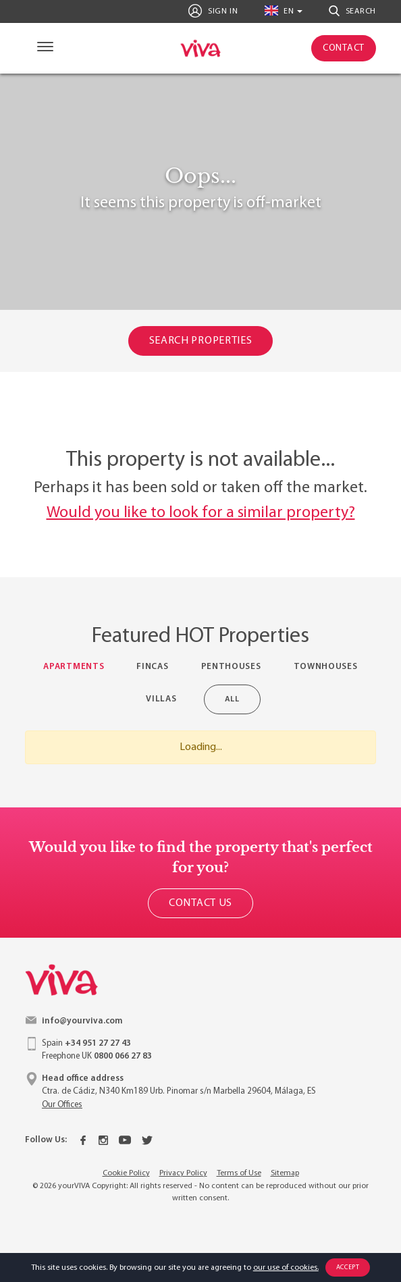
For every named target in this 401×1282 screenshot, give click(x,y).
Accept (348, 1267)
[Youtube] (125, 1140)
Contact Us (200, 903)
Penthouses (231, 666)
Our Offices (62, 1104)
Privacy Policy (183, 1173)
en (279, 10)
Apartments (73, 666)
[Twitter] (147, 1140)
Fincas (152, 666)
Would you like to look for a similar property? (201, 513)
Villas (161, 699)
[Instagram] (103, 1140)
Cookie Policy (126, 1173)
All (235, 699)
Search (352, 10)
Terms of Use (239, 1173)
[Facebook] (83, 1140)
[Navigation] (42, 48)
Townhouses (326, 666)
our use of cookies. (286, 1268)
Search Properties (200, 341)
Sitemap (285, 1173)
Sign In (213, 11)
